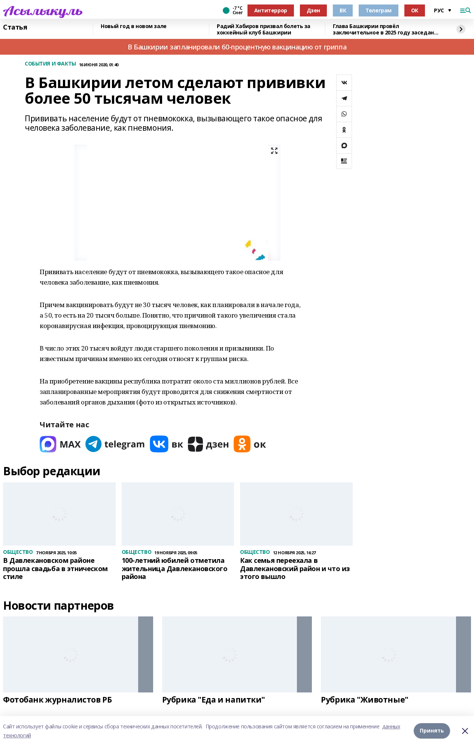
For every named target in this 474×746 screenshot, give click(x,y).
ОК (414, 10)
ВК (343, 10)
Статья (15, 27)
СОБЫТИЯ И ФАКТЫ (50, 64)
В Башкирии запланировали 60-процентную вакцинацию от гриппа (237, 46)
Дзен (313, 10)
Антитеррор (270, 10)
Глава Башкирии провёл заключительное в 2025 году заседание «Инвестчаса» (387, 29)
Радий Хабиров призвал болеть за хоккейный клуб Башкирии (263, 29)
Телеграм (378, 10)
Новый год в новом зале (134, 26)
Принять (432, 730)
